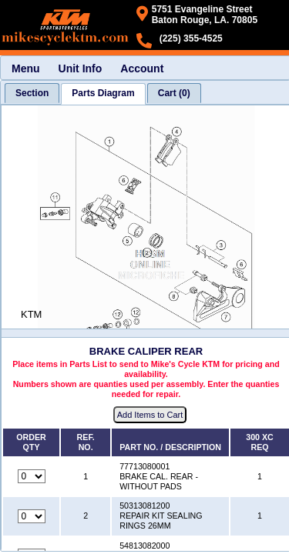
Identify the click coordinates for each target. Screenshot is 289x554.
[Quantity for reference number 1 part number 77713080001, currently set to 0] (31, 476)
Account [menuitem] (141, 68)
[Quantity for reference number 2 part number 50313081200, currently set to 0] (31, 516)
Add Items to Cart (150, 414)
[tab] (32, 93)
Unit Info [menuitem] (80, 68)
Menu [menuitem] (26, 68)
